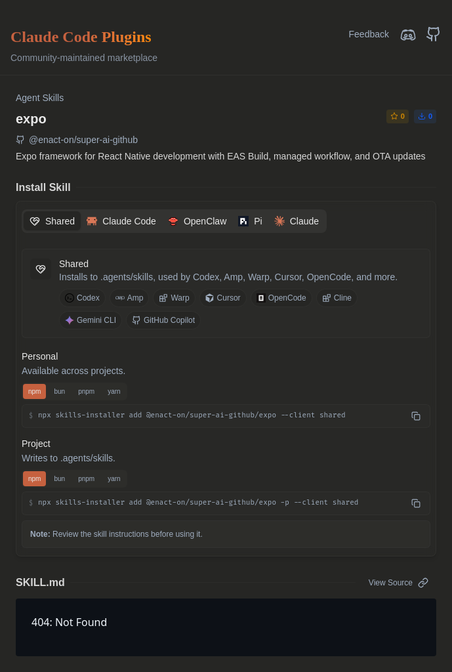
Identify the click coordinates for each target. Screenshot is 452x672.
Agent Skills (40, 98)
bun (59, 391)
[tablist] (174, 221)
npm (34, 391)
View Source (398, 583)
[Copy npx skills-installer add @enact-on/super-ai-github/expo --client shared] (416, 416)
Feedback (369, 34)
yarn (114, 391)
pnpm (86, 391)
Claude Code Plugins (81, 36)
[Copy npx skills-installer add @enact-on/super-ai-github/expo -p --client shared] (416, 503)
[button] (226, 416)
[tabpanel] (226, 382)
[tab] (52, 220)
